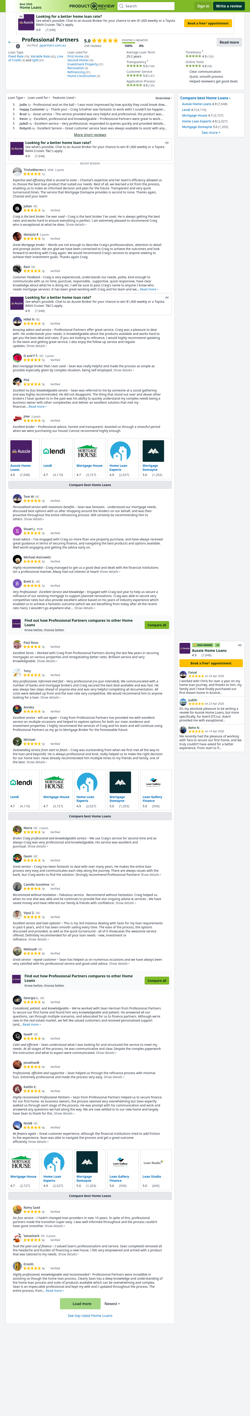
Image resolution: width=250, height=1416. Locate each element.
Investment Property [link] (82, 64)
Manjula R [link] (31, 234)
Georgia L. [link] (31, 998)
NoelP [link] (28, 1034)
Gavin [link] (28, 856)
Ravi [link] (27, 267)
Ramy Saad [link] (32, 1207)
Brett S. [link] (29, 581)
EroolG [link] (29, 1264)
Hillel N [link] (29, 319)
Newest (110, 1303)
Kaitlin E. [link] (30, 1087)
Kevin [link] (23, 119)
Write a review (229, 6)
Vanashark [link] (31, 1236)
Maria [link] (28, 827)
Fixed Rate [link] (16, 56)
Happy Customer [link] (31, 109)
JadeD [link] (23, 123)
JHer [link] (27, 416)
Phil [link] (26, 380)
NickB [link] (28, 1123)
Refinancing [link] (76, 72)
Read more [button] (148, 289)
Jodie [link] (23, 104)
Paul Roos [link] (31, 642)
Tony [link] (27, 670)
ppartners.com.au (53, 45)
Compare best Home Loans (90, 485)
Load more (79, 1303)
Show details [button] (75, 224)
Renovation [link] (75, 68)
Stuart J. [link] (29, 529)
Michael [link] (29, 739)
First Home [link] (75, 56)
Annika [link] (29, 707)
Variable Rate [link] (40, 56)
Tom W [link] (29, 496)
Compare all (156, 625)
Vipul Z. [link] (29, 912)
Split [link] (35, 60)
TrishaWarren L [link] (35, 170)
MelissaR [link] (30, 949)
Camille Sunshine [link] (36, 884)
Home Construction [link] (81, 76)
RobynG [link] (25, 128)
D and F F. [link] (31, 356)
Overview (160, 98)
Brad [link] (23, 114)
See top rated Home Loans (90, 1315)
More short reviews (90, 135)
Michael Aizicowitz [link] (37, 557)
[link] (17, 171)
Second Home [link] (77, 60)
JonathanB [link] (31, 1062)
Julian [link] (28, 206)
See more (210, 132)
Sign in (203, 6)
